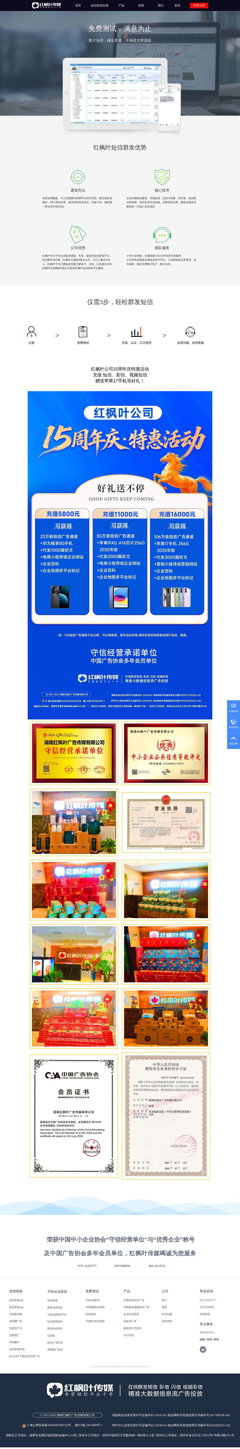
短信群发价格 (17, 1349)
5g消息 (51, 1335)
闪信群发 (90, 1314)
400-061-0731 (207, 1332)
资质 (164, 1307)
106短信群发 (92, 1300)
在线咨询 (205, 1314)
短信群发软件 (55, 1321)
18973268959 (207, 1307)
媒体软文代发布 (133, 1328)
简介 (164, 1300)
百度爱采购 (15, 1314)
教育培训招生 (55, 1307)
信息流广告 (15, 1328)
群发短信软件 (55, 1328)
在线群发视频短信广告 (136, 1307)
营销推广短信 (55, 1349)
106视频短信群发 (95, 1307)
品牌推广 (14, 1335)
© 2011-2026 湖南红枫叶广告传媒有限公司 (67, 1415)
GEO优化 (129, 1335)
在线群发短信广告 (134, 1300)
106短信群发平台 (57, 1314)
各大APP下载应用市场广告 (24, 1356)
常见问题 (167, 1314)
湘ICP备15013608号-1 (88, 1425)
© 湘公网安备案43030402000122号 (48, 1425)
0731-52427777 (208, 1300)
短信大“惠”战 (54, 1342)
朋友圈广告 (15, 1321)
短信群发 (52, 1300)
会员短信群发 (131, 1314)
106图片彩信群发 (95, 1321)
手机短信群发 (57, 1291)
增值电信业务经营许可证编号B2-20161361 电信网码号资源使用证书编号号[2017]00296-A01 (171, 1415)
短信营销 (167, 1321)
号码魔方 (14, 1342)
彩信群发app (16, 1307)
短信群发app (16, 1300)
